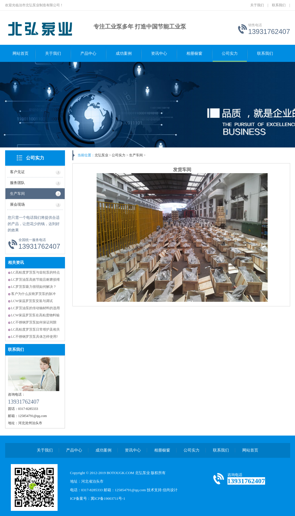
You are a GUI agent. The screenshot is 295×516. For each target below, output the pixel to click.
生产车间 (17, 193)
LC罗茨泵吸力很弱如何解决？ (33, 287)
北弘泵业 (101, 155)
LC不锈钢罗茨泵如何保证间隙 (33, 322)
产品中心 (88, 53)
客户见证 (17, 172)
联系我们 (279, 5)
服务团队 (17, 183)
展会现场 (17, 204)
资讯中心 (159, 53)
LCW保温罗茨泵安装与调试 (32, 301)
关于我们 (257, 5)
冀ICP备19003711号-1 (108, 498)
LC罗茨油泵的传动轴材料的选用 (35, 308)
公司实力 (230, 53)
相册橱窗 (194, 53)
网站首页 (21, 53)
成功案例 (124, 53)
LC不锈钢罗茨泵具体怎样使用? (34, 337)
